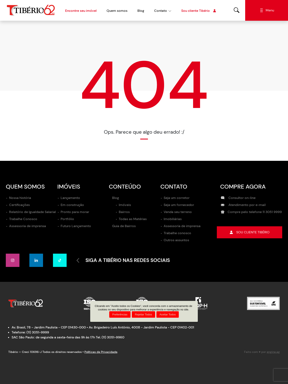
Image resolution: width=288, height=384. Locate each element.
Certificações (19, 205)
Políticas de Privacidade (100, 352)
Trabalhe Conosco (23, 219)
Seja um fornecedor (179, 205)
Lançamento (70, 198)
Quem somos (117, 10)
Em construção (72, 205)
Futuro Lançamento (76, 226)
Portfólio (67, 219)
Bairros (124, 212)
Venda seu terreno (178, 212)
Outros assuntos (176, 240)
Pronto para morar (75, 212)
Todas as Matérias (133, 219)
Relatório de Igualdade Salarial (32, 212)
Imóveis (125, 205)
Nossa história (20, 198)
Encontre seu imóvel (81, 10)
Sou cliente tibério (250, 232)
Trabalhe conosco (177, 233)
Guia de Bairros (124, 226)
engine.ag (273, 352)
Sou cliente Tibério (198, 10)
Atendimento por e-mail (243, 205)
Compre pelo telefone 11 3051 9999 (251, 212)
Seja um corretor (177, 198)
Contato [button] (160, 10)
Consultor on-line (238, 198)
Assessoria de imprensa (27, 226)
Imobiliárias (173, 219)
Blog (140, 10)
